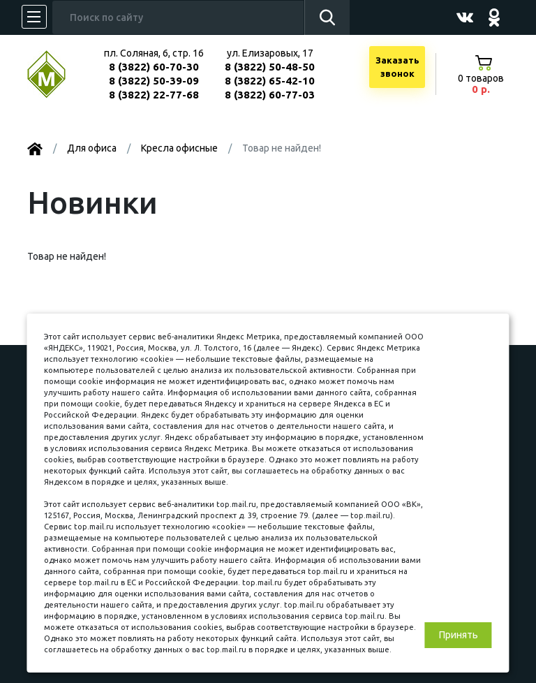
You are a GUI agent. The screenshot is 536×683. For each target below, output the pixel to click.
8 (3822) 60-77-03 (270, 95)
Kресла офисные (179, 148)
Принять (458, 634)
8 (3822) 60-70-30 (154, 67)
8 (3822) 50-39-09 (154, 81)
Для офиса (92, 148)
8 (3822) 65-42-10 (270, 81)
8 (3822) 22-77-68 (154, 95)
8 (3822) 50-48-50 (270, 67)
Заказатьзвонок (397, 67)
